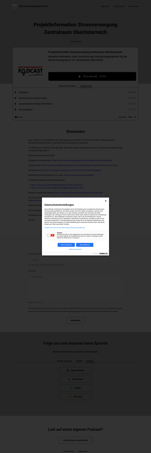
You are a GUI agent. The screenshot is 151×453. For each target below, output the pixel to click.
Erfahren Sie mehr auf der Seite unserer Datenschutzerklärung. (64, 227)
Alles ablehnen (85, 245)
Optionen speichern (75, 249)
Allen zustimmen (66, 245)
